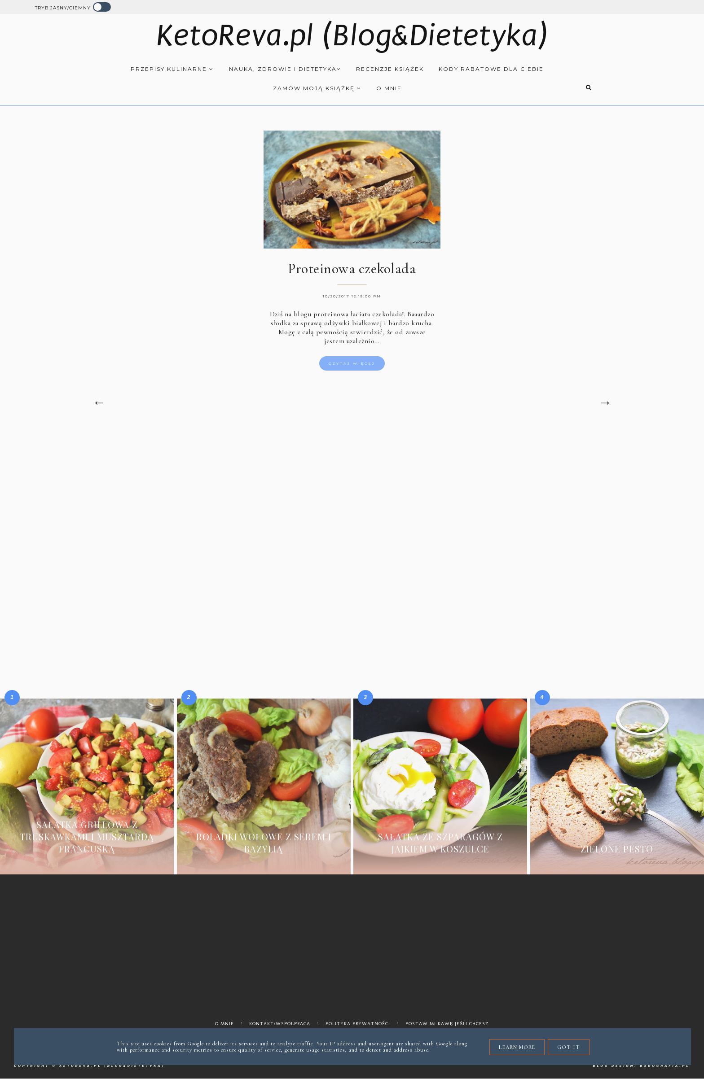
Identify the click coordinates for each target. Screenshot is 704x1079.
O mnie (389, 88)
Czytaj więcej (352, 363)
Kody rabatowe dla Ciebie (491, 69)
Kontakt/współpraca (280, 1024)
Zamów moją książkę (317, 88)
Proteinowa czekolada (352, 268)
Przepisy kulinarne (172, 69)
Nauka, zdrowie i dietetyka (285, 69)
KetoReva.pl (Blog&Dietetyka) (352, 35)
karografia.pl (665, 1066)
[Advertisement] (352, 506)
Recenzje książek (390, 69)
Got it (568, 1047)
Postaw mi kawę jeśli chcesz (447, 1024)
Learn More (517, 1047)
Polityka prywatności (358, 1024)
